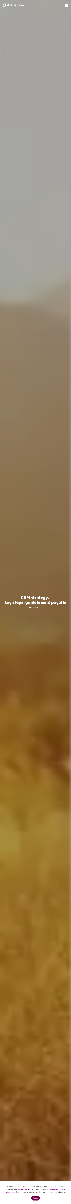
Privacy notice (27, 1189)
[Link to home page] (13, 5)
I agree (35, 1198)
